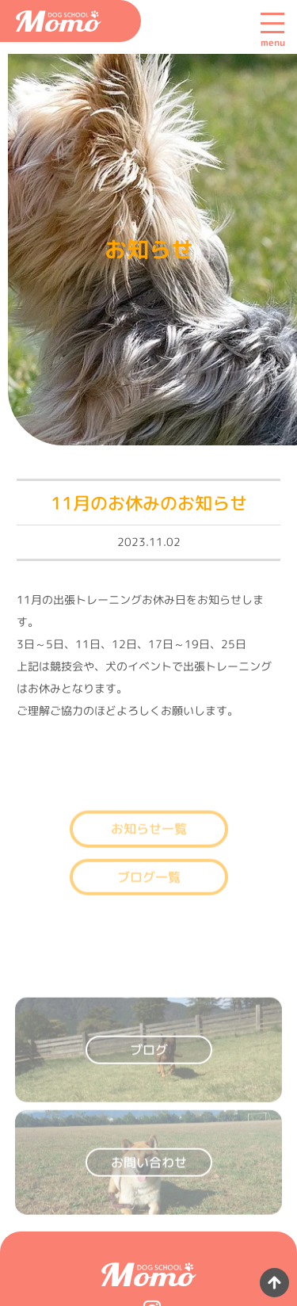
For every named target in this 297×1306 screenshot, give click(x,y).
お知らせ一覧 (149, 840)
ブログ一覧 (149, 888)
